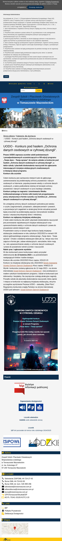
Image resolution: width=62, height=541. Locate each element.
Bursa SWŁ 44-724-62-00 (13, 481)
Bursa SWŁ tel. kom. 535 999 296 (16, 484)
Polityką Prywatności (52, 1)
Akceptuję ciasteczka (35, 7)
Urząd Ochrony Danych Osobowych (27, 271)
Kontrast (50, 83)
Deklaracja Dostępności (12, 513)
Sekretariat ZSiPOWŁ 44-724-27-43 (17, 479)
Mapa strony (22, 83)
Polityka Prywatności (11, 511)
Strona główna (13, 83)
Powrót (7, 377)
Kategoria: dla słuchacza (26, 136)
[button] (59, 118)
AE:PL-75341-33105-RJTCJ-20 (15, 497)
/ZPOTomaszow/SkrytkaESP (14, 495)
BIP (5, 508)
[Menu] (31, 130)
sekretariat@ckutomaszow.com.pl (16, 487)
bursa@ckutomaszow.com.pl (14, 492)
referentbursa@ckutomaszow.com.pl (17, 489)
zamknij (6, 76)
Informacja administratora (31, 87)
